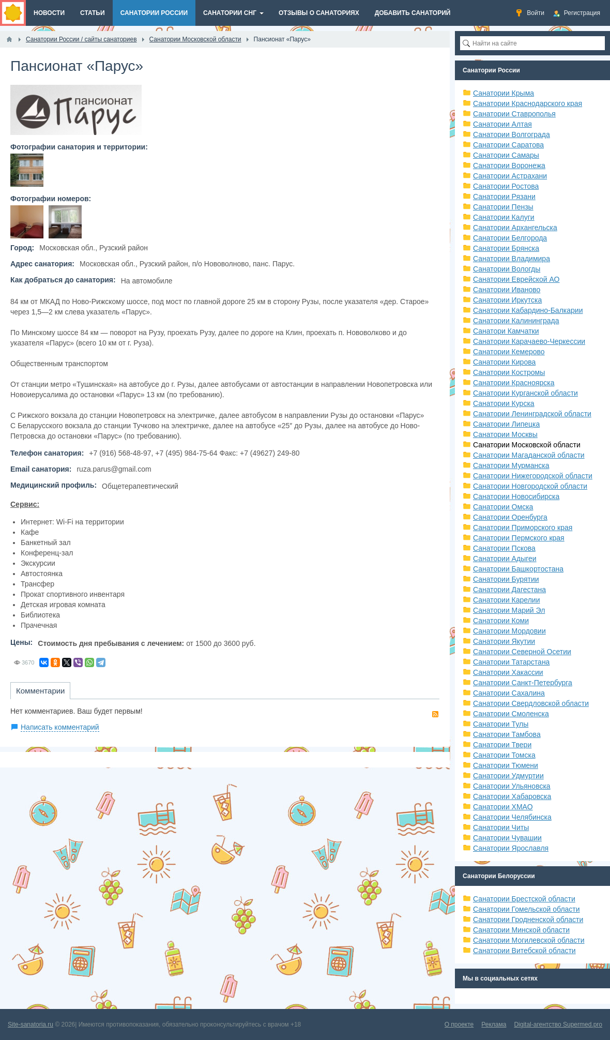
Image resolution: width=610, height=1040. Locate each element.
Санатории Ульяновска (512, 786)
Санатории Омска (503, 507)
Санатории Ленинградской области (532, 414)
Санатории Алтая (502, 124)
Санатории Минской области (521, 930)
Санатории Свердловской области (531, 703)
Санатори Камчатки (506, 331)
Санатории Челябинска (512, 817)
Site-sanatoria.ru (30, 1024)
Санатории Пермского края (519, 538)
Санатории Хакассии (508, 672)
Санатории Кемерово (509, 352)
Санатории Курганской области (525, 393)
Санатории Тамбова (507, 734)
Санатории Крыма (503, 93)
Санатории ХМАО (503, 807)
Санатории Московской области (527, 445)
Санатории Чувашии (507, 838)
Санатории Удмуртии (508, 776)
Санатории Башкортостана (518, 569)
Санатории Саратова (508, 145)
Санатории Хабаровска (512, 796)
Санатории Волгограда (511, 134)
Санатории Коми (501, 620)
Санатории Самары (506, 155)
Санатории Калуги (504, 217)
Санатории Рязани (504, 196)
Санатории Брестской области (524, 899)
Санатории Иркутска (507, 300)
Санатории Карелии (506, 600)
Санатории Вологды (506, 269)
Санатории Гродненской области (528, 919)
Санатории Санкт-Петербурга (522, 683)
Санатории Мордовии (509, 631)
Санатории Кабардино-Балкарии (528, 310)
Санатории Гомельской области (526, 909)
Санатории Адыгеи (505, 558)
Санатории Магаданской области (529, 455)
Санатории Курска (504, 403)
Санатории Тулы (500, 724)
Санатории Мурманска (511, 465)
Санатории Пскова (504, 548)
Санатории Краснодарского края (527, 103)
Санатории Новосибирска (516, 496)
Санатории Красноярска (513, 383)
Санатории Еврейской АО (516, 279)
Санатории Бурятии (506, 579)
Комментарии (40, 690)
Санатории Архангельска (515, 227)
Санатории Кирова (504, 362)
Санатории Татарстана (511, 662)
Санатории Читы (501, 827)
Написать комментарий (60, 727)
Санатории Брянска (506, 248)
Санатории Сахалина (509, 693)
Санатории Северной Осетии (522, 651)
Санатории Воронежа (509, 165)
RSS (435, 714)
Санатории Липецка (506, 424)
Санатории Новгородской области (530, 486)
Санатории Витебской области (524, 950)
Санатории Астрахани (510, 176)
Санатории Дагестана (509, 589)
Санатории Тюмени (505, 765)
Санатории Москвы (505, 434)
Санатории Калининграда (516, 320)
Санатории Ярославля (510, 848)
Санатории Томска (504, 755)
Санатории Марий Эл (509, 610)
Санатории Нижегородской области (532, 476)
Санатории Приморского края (522, 527)
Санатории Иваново (506, 289)
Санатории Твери (502, 745)
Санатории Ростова (506, 186)
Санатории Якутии (504, 641)
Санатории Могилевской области (529, 940)
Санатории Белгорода (510, 238)
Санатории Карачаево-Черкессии (529, 341)
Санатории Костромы (509, 372)
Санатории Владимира (511, 258)
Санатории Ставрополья (514, 114)
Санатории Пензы (503, 207)
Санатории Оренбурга (510, 517)
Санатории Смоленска (511, 714)
